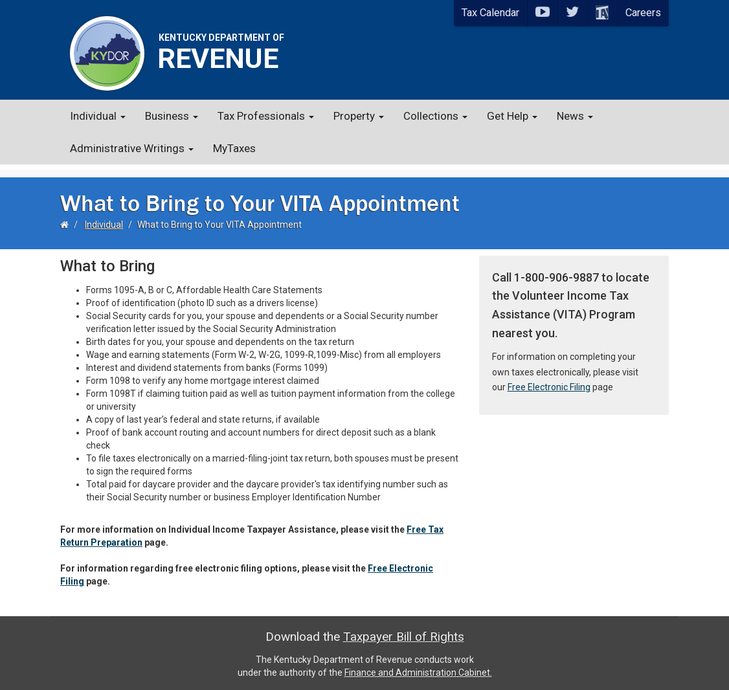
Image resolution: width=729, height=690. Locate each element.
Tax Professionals (266, 115)
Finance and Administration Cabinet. (418, 667)
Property (358, 115)
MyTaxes (234, 148)
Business (171, 115)
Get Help (512, 115)
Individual (98, 115)
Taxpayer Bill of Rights (403, 631)
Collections (435, 115)
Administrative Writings (132, 148)
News (575, 115)
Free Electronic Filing (549, 382)
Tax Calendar (490, 12)
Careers (643, 12)
